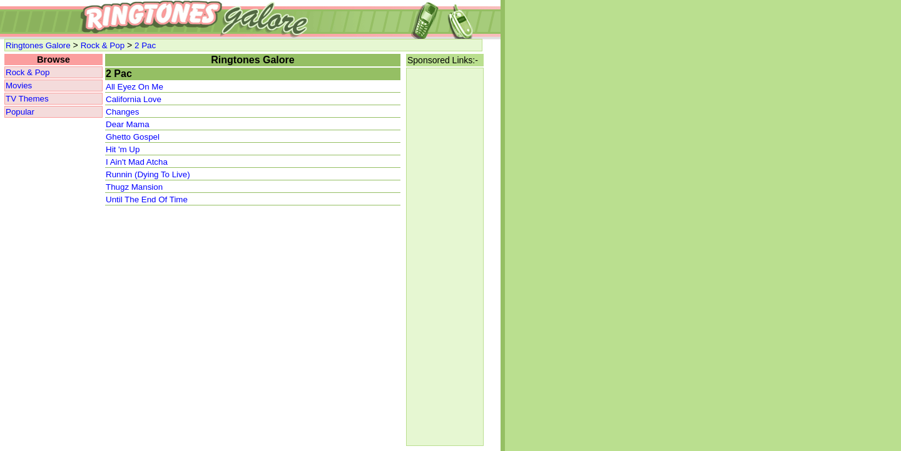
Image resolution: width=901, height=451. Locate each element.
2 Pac (145, 45)
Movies (19, 85)
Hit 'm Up (123, 149)
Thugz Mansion (134, 187)
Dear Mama (128, 124)
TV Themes (27, 98)
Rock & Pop (103, 45)
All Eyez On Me (134, 86)
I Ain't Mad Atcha (137, 162)
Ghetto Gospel (133, 137)
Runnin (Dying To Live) (148, 174)
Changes (122, 112)
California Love (133, 99)
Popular (20, 112)
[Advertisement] (444, 257)
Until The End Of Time (147, 199)
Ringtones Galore (38, 45)
